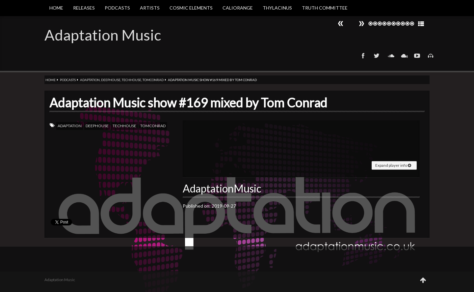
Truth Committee (325, 8)
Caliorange (238, 8)
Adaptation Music (102, 35)
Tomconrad (153, 80)
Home (56, 8)
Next (340, 23)
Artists (150, 8)
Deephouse (110, 80)
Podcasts (117, 8)
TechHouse (131, 80)
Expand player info (393, 165)
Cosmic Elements (191, 8)
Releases (84, 8)
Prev (361, 23)
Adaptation (90, 80)
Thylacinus (277, 8)
